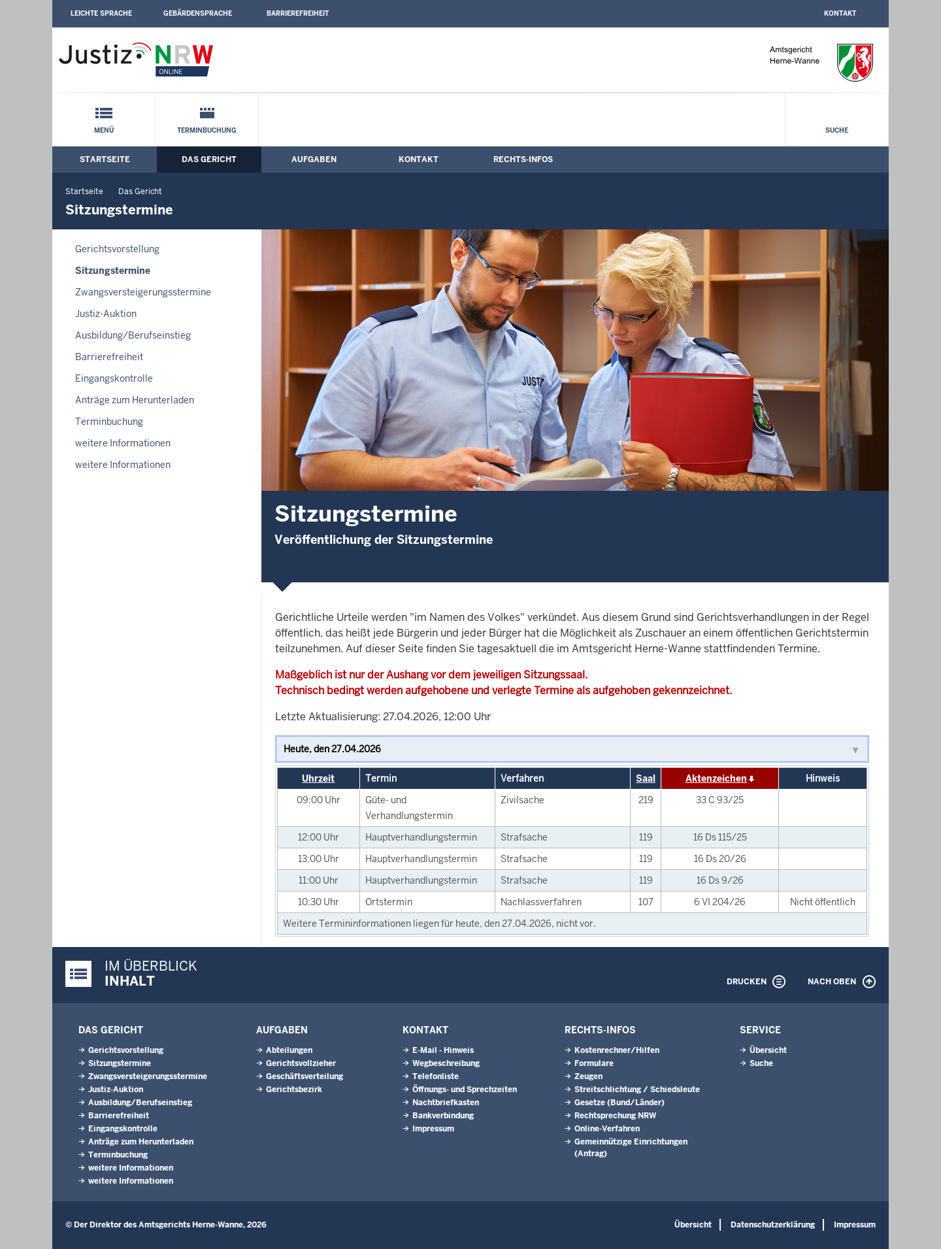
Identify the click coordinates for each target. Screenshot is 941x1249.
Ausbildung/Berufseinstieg (133, 335)
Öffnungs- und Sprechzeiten (464, 1089)
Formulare (594, 1063)
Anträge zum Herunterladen (134, 400)
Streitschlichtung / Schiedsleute (637, 1089)
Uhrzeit (318, 778)
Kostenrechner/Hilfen (616, 1050)
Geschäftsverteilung (304, 1076)
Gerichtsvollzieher (301, 1063)
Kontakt (840, 13)
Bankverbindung (443, 1115)
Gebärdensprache (197, 13)
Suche (836, 130)
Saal (645, 778)
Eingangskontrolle (114, 378)
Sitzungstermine (112, 270)
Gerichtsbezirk (294, 1089)
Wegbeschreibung (446, 1063)
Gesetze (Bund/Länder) (619, 1102)
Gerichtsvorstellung (117, 249)
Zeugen (588, 1076)
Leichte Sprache (101, 13)
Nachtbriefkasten (445, 1102)
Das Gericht (209, 159)
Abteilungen (289, 1050)
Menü (104, 130)
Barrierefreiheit (298, 13)
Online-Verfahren (607, 1129)
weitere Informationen (123, 443)
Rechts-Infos (523, 159)
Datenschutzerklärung (773, 1225)
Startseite (105, 159)
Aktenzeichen (716, 778)
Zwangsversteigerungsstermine (143, 292)
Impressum (433, 1129)
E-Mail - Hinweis (443, 1050)
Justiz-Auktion (106, 314)
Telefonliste (435, 1076)
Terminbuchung (207, 130)
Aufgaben (314, 159)
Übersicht (768, 1050)
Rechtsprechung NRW (615, 1115)
